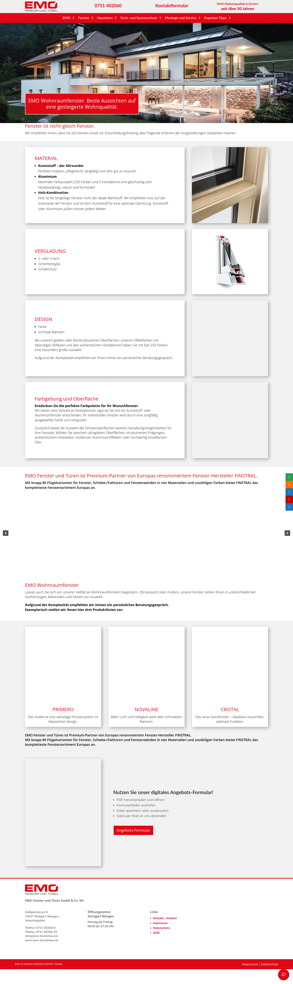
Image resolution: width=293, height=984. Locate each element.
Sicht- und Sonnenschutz (139, 18)
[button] (5, 548)
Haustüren (105, 18)
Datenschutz (161, 942)
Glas (38, 457)
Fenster (83, 18)
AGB (156, 947)
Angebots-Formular (133, 845)
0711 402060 (108, 5)
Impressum (160, 938)
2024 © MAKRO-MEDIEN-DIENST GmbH (38, 979)
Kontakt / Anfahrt (165, 933)
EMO (66, 18)
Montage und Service (180, 18)
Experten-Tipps (215, 18)
